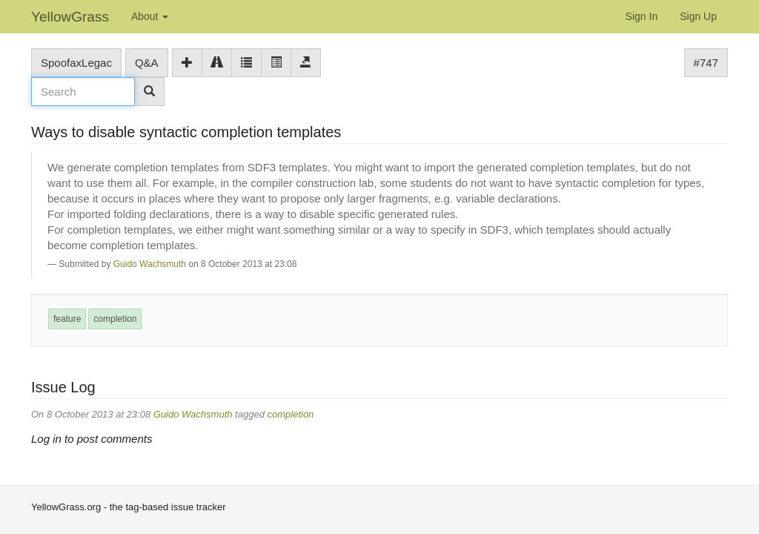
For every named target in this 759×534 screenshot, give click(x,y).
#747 (706, 62)
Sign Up (698, 16)
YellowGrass (70, 16)
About (149, 16)
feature (67, 319)
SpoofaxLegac (76, 62)
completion (114, 319)
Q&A (147, 62)
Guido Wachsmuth (149, 264)
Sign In (642, 16)
